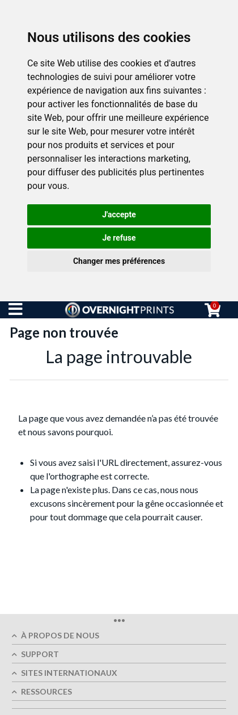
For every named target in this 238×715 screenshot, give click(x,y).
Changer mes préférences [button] (119, 261)
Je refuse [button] (118, 237)
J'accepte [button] (119, 214)
